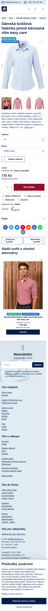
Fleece (4, 429)
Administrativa (7, 519)
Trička (4, 427)
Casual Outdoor (8, 496)
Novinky (5, 395)
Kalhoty (5, 416)
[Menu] (43, 9)
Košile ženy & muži (9, 403)
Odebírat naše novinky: (23, 358)
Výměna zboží (7, 459)
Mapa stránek (7, 476)
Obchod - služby (8, 522)
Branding (5, 503)
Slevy (4, 451)
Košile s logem (8, 498)
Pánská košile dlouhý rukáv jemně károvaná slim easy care (23, 318)
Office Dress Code (9, 490)
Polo (3, 424)
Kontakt (5, 454)
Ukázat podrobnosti (24, 607)
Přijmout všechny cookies (24, 601)
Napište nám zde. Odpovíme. (13, 534)
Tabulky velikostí (8, 448)
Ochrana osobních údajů (12, 471)
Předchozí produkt (9, 240)
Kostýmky (6, 413)
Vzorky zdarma (8, 509)
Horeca (5, 514)
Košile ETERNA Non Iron (12, 400)
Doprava (5, 441)
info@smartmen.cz (15, 539)
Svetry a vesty (7, 408)
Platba (4, 444)
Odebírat (38, 365)
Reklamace (6, 464)
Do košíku (29, 187)
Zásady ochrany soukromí (12, 594)
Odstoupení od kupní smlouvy (14, 461)
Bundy (4, 419)
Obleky (4, 411)
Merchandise (7, 506)
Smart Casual (7, 493)
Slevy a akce (7, 392)
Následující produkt (36, 240)
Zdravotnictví (7, 517)
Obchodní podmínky (10, 468)
